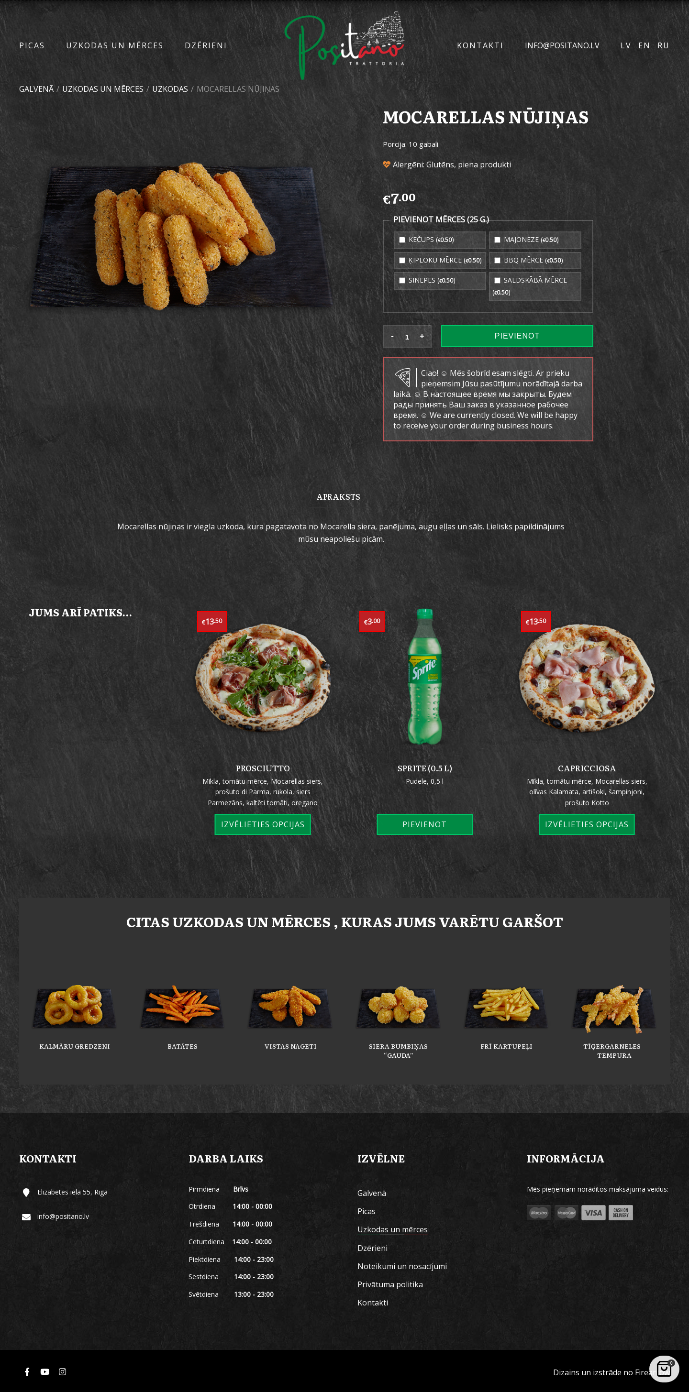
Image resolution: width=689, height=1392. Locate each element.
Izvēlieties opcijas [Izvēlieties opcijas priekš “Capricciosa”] (587, 824)
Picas (32, 45)
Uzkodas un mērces (115, 45)
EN (644, 45)
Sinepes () (427, 280)
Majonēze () (526, 239)
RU (663, 45)
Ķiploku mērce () (440, 259)
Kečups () (426, 239)
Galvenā (36, 89)
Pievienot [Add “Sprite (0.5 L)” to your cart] (424, 824)
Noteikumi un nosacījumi (402, 1266)
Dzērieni (206, 45)
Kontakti (480, 45)
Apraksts (338, 496)
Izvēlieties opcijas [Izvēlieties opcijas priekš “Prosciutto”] (263, 824)
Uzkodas (170, 89)
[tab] (338, 496)
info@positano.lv (562, 45)
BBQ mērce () (528, 259)
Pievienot (517, 336)
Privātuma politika (390, 1284)
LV (626, 45)
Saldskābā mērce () (529, 285)
